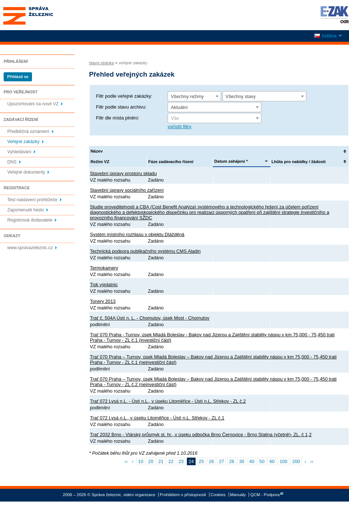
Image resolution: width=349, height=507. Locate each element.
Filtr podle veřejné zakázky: (124, 96)
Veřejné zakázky (23, 141)
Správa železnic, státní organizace (41, 15)
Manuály (238, 494)
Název (97, 151)
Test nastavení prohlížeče (32, 199)
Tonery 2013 (103, 301)
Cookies (218, 494)
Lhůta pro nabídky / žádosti (299, 161)
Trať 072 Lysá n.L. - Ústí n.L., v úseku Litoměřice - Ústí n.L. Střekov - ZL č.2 (168, 401)
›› (312, 461)
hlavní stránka (101, 63)
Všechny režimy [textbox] (187, 96)
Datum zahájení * (231, 161)
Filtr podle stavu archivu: (121, 107)
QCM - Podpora (265, 494)
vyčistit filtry (179, 126)
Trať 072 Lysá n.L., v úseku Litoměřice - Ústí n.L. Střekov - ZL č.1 (157, 418)
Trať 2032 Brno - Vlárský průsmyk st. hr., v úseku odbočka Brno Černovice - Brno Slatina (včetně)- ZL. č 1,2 (201, 434)
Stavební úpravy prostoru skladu (123, 173)
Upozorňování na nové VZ (33, 103)
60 (271, 461)
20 (150, 461)
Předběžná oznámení (28, 131)
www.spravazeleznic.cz (30, 247)
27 (221, 461)
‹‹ (126, 461)
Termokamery (104, 268)
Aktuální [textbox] (179, 107)
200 (296, 461)
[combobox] (194, 96)
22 (170, 461)
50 (261, 461)
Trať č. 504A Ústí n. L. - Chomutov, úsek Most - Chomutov (149, 318)
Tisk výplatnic (104, 284)
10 (140, 461)
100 (283, 461)
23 (181, 461)
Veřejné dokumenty (26, 172)
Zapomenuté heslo (25, 209)
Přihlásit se (17, 76)
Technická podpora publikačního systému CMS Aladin (145, 251)
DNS (12, 162)
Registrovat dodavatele (29, 220)
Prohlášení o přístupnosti (183, 494)
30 (241, 461)
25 (201, 461)
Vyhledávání (19, 151)
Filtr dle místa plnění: (117, 118)
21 (160, 461)
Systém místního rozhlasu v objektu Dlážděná (137, 234)
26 (211, 461)
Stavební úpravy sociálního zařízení (127, 190)
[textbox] (214, 118)
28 (231, 461)
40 (251, 461)
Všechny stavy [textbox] (241, 96)
